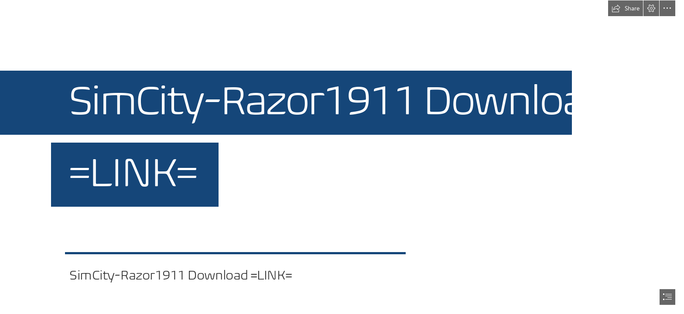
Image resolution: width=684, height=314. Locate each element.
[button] (625, 8)
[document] (342, 157)
